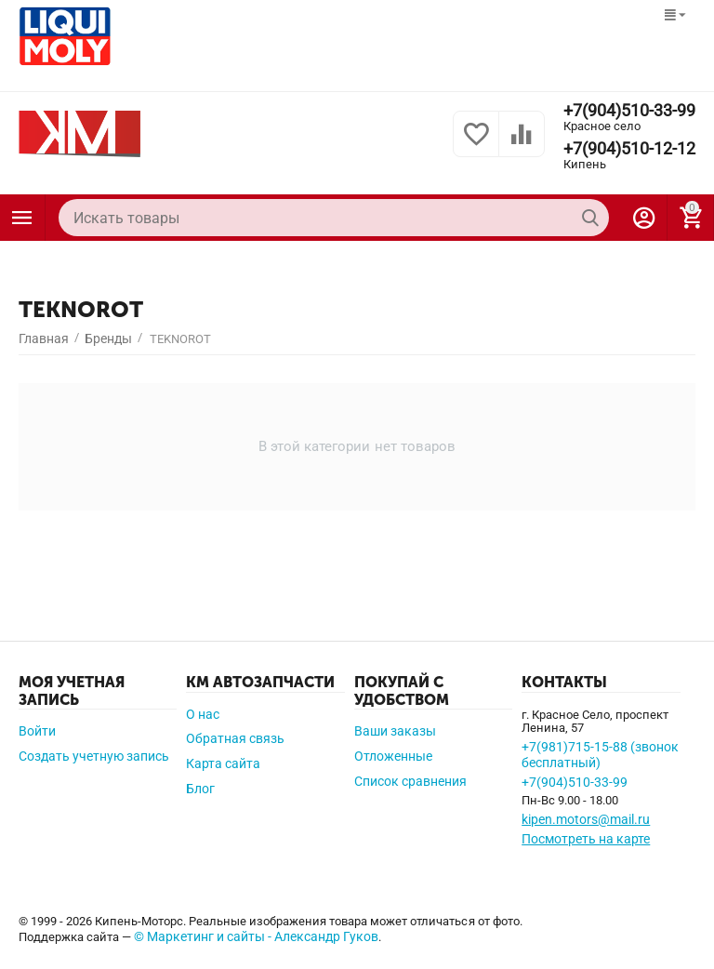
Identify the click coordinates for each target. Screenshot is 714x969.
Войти (37, 730)
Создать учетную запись (94, 756)
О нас (202, 714)
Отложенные (393, 756)
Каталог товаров (22, 218)
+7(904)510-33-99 (629, 110)
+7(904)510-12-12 (629, 148)
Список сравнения (410, 781)
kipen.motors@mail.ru (586, 819)
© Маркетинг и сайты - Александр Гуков (256, 936)
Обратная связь (235, 738)
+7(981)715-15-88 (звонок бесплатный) (600, 754)
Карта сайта (223, 763)
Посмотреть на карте (586, 838)
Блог (200, 788)
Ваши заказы (395, 730)
